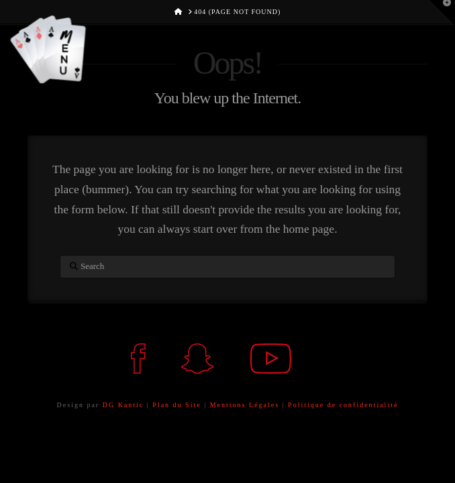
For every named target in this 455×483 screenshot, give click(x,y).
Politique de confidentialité (343, 405)
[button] (40, 48)
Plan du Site (176, 405)
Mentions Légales (246, 405)
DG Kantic (123, 405)
